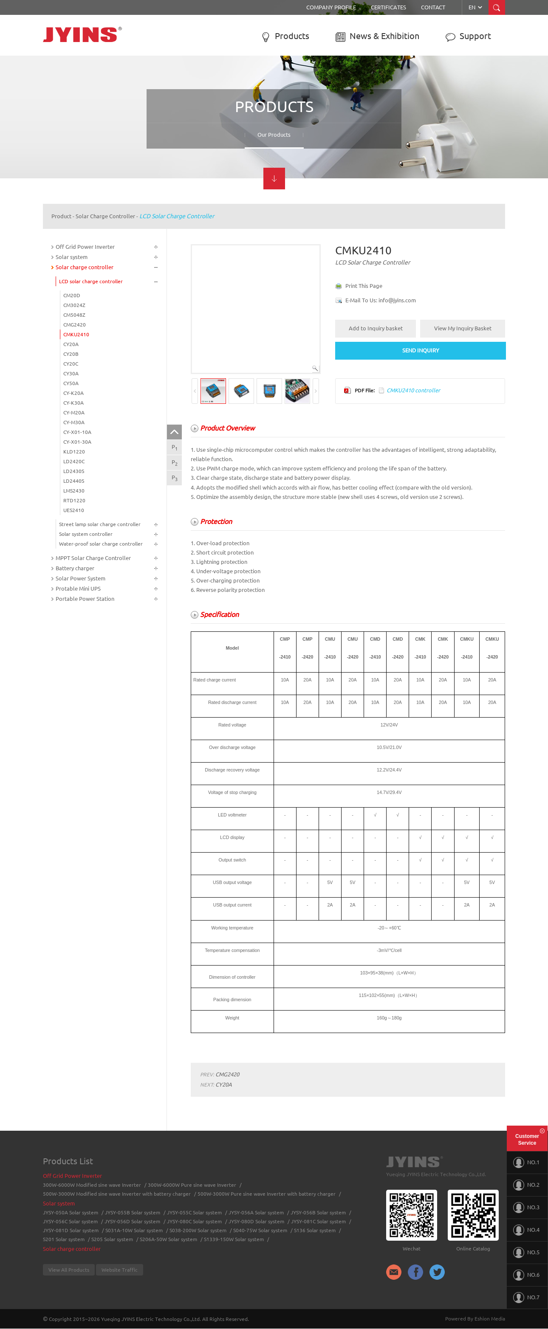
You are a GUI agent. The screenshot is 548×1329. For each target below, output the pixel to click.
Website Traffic (120, 1270)
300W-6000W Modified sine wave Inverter (92, 1185)
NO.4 (526, 1230)
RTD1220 (74, 500)
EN (476, 7)
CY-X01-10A (77, 432)
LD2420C (74, 461)
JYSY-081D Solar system (71, 1230)
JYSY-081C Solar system (318, 1221)
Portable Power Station (85, 599)
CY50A (71, 383)
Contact (433, 7)
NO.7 (526, 1297)
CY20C (70, 363)
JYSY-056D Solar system (132, 1221)
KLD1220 (74, 451)
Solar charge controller (105, 216)
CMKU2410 (76, 334)
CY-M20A (74, 412)
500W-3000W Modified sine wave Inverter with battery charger (117, 1194)
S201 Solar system (64, 1239)
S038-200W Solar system (197, 1230)
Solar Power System (80, 578)
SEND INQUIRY (420, 350)
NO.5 (526, 1252)
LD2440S (73, 481)
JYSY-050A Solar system (70, 1212)
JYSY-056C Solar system (70, 1221)
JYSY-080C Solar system (194, 1221)
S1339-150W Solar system (234, 1239)
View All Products (68, 1270)
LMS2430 (74, 490)
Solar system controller (86, 534)
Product (61, 216)
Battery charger (75, 568)
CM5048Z (74, 315)
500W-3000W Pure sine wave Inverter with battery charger (267, 1194)
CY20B (71, 354)
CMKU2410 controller (413, 390)
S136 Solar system (315, 1230)
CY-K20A (73, 393)
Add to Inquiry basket (376, 328)
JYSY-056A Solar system (256, 1212)
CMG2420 (74, 324)
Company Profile (331, 7)
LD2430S (73, 471)
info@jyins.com (397, 300)
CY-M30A (74, 422)
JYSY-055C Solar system (194, 1212)
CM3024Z (74, 305)
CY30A (71, 373)
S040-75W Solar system (260, 1230)
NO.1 (526, 1162)
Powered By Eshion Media (475, 1318)
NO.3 (526, 1207)
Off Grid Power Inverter (85, 247)
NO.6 (526, 1275)
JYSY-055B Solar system (132, 1212)
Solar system (72, 257)
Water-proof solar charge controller (101, 543)
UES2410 (73, 510)
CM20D (71, 295)
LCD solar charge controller (176, 216)
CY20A (71, 344)
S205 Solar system (112, 1239)
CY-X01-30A (77, 442)
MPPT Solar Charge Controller (93, 558)
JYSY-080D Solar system (256, 1221)
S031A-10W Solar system (134, 1230)
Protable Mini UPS (78, 588)
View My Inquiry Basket (463, 328)
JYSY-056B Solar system (318, 1212)
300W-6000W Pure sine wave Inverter (192, 1185)
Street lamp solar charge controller (100, 524)
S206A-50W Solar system (168, 1239)
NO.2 (526, 1185)
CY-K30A (73, 402)
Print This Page (363, 286)
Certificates (388, 7)
